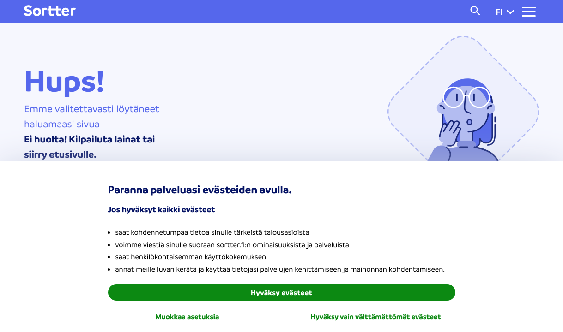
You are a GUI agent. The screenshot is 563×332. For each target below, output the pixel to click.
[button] (510, 11)
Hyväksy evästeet (281, 292)
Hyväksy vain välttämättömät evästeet (375, 316)
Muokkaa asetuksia (187, 316)
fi (505, 11)
